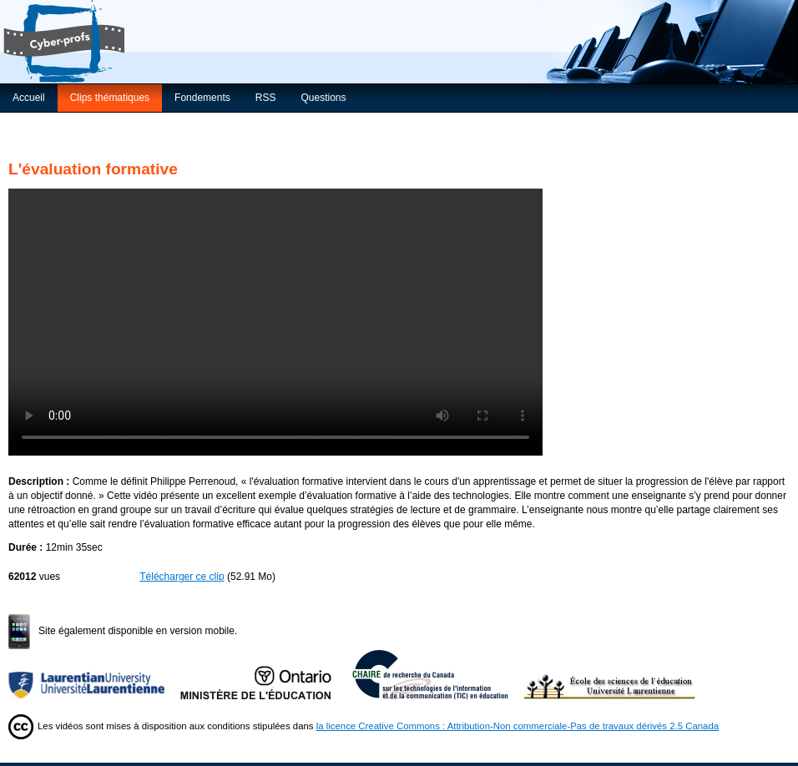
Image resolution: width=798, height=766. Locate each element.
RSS (265, 97)
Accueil (29, 97)
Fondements (202, 97)
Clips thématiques (109, 97)
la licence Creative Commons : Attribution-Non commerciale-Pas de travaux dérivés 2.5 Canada (517, 726)
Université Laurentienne (94, 674)
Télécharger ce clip (181, 576)
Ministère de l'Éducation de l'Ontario (266, 674)
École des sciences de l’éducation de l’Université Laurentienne (610, 674)
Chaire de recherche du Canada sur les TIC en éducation (438, 674)
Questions (323, 97)
